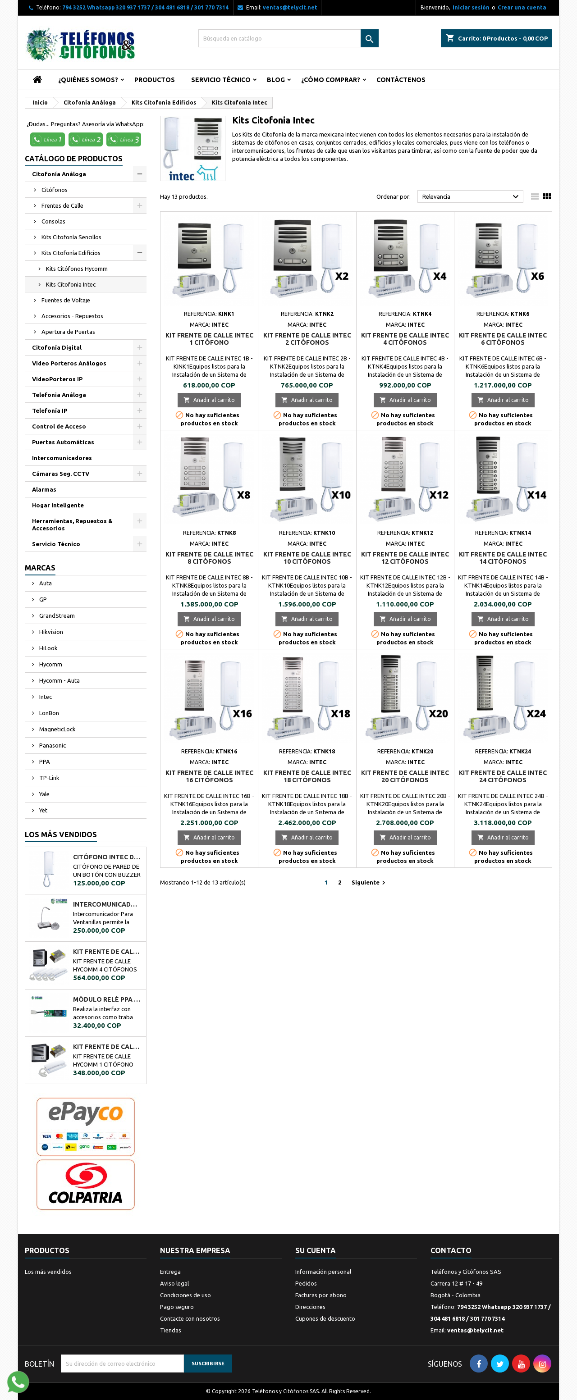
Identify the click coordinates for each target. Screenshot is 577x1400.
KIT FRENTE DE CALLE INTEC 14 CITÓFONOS (503, 558)
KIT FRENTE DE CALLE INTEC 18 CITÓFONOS (307, 776)
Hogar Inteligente (58, 505)
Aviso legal (174, 1283)
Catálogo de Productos (74, 159)
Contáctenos (401, 79)
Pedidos (306, 1283)
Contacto (451, 1250)
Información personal (323, 1271)
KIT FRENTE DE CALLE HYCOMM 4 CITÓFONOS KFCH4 (107, 951)
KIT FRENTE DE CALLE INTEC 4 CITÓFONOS (405, 339)
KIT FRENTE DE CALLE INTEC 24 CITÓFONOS (503, 776)
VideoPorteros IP (57, 379)
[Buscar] (288, 38)
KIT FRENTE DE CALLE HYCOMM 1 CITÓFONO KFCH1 (107, 1046)
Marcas (40, 568)
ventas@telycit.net (290, 7)
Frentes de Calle (62, 205)
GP (42, 599)
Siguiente (370, 883)
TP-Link (49, 778)
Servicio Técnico (221, 79)
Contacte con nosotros (190, 1318)
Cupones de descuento (325, 1318)
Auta (45, 583)
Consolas (53, 221)
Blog (276, 79)
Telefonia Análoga (59, 395)
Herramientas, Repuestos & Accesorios (72, 524)
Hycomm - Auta (59, 680)
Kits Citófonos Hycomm (77, 268)
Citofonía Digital (57, 347)
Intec (45, 696)
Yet (42, 810)
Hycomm (50, 664)
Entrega (170, 1271)
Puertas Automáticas (63, 442)
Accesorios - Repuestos (72, 316)
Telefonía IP (49, 410)
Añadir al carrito (209, 400)
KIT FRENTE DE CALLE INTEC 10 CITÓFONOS (307, 558)
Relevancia (471, 197)
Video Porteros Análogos (69, 363)
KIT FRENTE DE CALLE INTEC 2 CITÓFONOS (307, 339)
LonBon (48, 713)
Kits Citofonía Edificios (71, 253)
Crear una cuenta (522, 7)
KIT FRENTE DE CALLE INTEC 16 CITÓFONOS (209, 776)
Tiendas (170, 1330)
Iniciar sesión (471, 7)
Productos (154, 79)
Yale (44, 794)
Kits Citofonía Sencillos (71, 237)
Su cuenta (315, 1250)
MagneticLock (57, 729)
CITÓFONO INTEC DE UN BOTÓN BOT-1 (107, 857)
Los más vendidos (61, 834)
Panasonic (52, 745)
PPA (44, 761)
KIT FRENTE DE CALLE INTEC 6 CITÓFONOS (503, 339)
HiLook (48, 648)
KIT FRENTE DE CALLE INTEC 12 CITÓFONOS (405, 558)
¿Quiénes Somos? (88, 79)
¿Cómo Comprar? (330, 79)
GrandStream (56, 615)
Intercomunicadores (62, 458)
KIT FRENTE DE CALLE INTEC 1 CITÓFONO (209, 339)
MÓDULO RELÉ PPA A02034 (107, 999)
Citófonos (54, 190)
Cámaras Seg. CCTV (60, 473)
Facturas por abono (321, 1295)
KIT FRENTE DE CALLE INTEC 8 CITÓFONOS (209, 558)
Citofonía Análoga (59, 174)
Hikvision (50, 632)
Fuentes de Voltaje (65, 300)
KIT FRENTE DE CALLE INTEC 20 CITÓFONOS (405, 776)
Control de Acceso (59, 426)
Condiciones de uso (185, 1295)
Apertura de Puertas (68, 331)
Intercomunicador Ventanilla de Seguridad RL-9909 (107, 904)
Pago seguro (177, 1307)
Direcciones (310, 1307)
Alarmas (44, 489)
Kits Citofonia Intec (71, 284)
